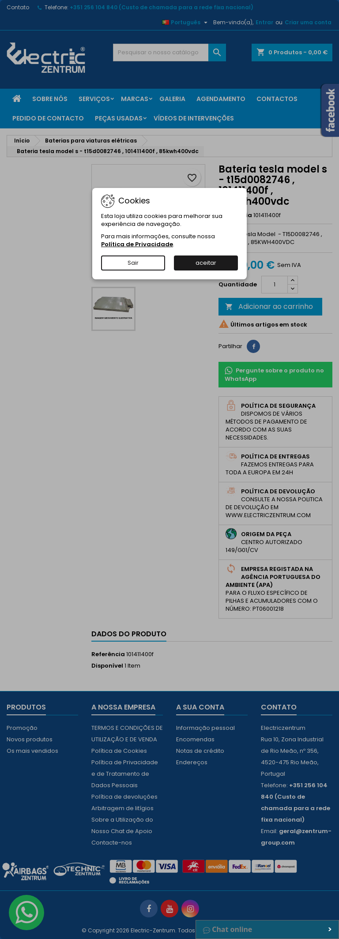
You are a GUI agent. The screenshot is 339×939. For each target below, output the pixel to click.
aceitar (206, 263)
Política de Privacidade (137, 244)
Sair (133, 263)
